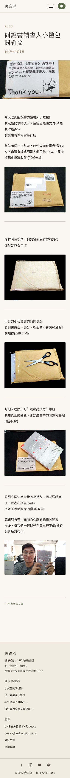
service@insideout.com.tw (20, 733)
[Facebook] (21, 765)
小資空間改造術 (13, 688)
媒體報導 (9, 747)
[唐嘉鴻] (10, 6)
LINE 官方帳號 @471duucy (20, 726)
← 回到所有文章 (13, 604)
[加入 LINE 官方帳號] (62, 6)
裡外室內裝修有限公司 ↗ (19, 709)
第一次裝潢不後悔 (14, 695)
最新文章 (9, 740)
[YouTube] (39, 765)
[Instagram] (30, 765)
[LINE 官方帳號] (48, 765)
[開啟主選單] (51, 6)
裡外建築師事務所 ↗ (16, 702)
